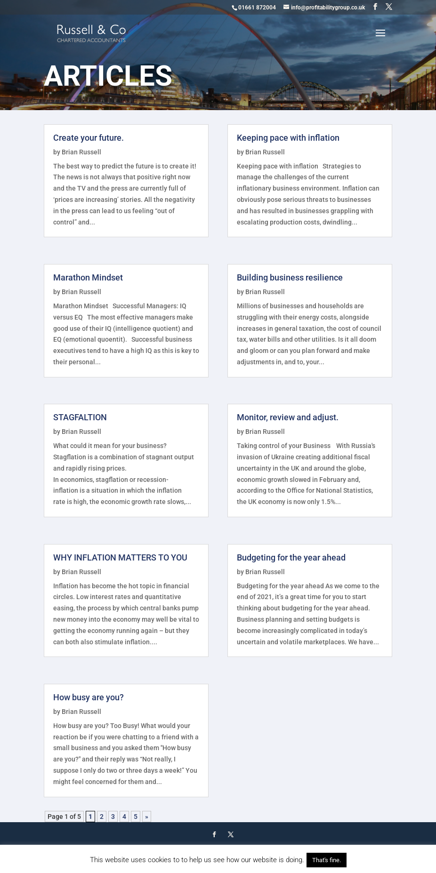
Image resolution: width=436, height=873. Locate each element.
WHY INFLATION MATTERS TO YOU (120, 557)
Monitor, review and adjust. (288, 417)
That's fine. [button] (326, 860)
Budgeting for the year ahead (291, 557)
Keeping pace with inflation (288, 138)
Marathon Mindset (88, 277)
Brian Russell (81, 152)
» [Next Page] (146, 816)
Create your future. (88, 138)
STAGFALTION (80, 417)
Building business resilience (290, 277)
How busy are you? (88, 697)
